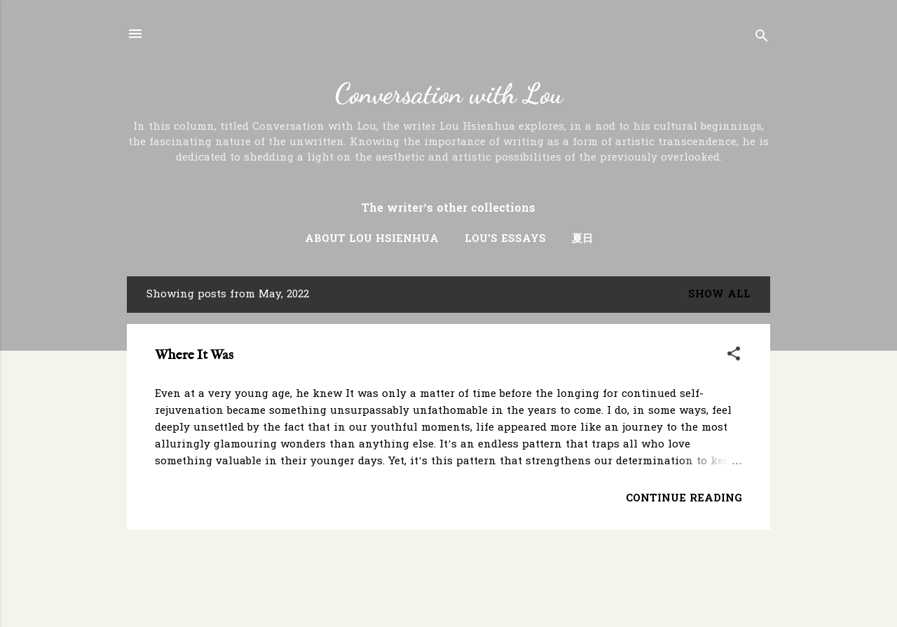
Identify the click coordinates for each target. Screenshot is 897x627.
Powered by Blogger (448, 590)
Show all (719, 294)
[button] (733, 356)
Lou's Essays (505, 239)
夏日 (582, 239)
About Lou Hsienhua (372, 239)
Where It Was (194, 355)
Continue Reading (684, 498)
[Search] (761, 38)
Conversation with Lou (449, 93)
